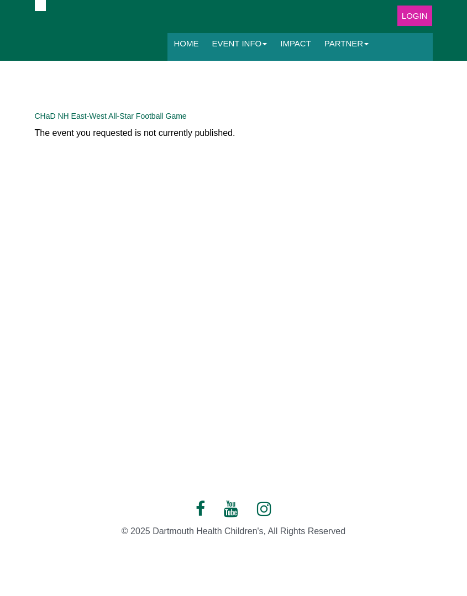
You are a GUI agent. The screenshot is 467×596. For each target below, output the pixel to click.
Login (415, 15)
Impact (295, 43)
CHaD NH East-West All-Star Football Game (111, 116)
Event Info (239, 43)
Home (186, 43)
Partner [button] (346, 43)
